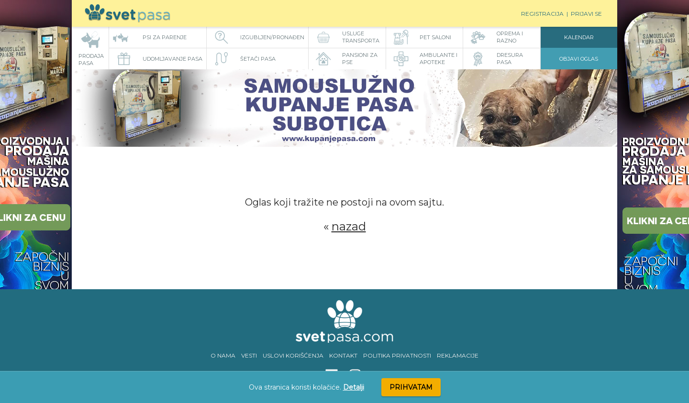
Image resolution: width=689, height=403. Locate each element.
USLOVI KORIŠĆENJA (293, 355)
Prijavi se (586, 14)
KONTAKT (343, 355)
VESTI (249, 355)
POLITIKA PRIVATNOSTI (397, 355)
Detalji (353, 387)
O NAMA (223, 355)
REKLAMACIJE (457, 355)
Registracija (542, 14)
